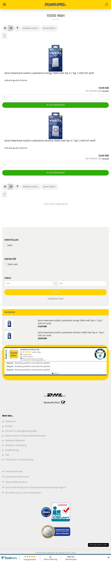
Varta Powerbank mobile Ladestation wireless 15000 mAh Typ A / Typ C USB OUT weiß (49, 140)
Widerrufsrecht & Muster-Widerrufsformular (25, 436)
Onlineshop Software (45, 553)
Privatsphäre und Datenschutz (19, 459)
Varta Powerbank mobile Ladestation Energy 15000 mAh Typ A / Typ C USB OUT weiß (49, 73)
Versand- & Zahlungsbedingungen (21, 431)
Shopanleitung (12, 450)
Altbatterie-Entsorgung (15, 445)
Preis (7, 278)
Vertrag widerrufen (98, 545)
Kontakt (8, 426)
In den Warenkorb (55, 105)
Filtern (55, 292)
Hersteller (11, 239)
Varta (8, 245)
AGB (7, 455)
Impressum (10, 421)
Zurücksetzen (55, 299)
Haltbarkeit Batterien (15, 440)
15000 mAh (11, 264)
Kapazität (10, 259)
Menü (4, 4)
